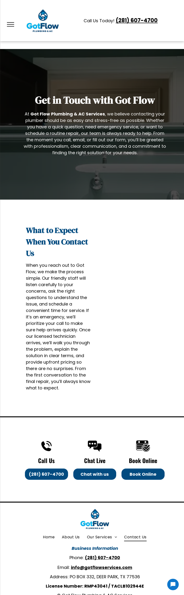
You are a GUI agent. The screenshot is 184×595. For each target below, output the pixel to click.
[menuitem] (48, 537)
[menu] (10, 24)
